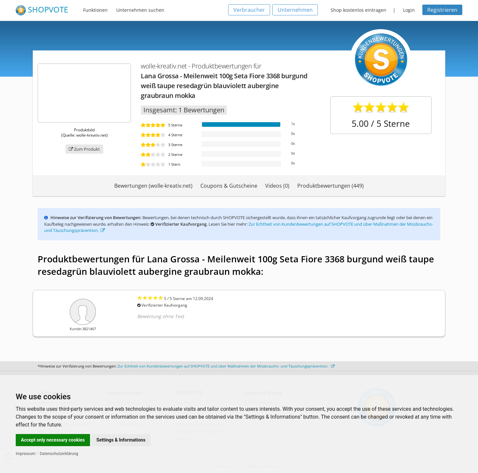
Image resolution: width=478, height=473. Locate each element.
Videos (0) (277, 185)
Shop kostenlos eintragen (358, 10)
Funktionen (95, 10)
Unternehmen (295, 9)
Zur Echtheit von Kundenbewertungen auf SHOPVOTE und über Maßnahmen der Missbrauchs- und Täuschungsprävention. (226, 366)
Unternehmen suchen (140, 10)
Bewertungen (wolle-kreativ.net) (153, 185)
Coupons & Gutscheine (228, 185)
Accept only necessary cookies (53, 440)
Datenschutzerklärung (59, 453)
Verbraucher (249, 9)
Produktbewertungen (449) (330, 185)
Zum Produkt (84, 149)
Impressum (25, 453)
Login (409, 10)
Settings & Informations (121, 440)
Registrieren (442, 9)
